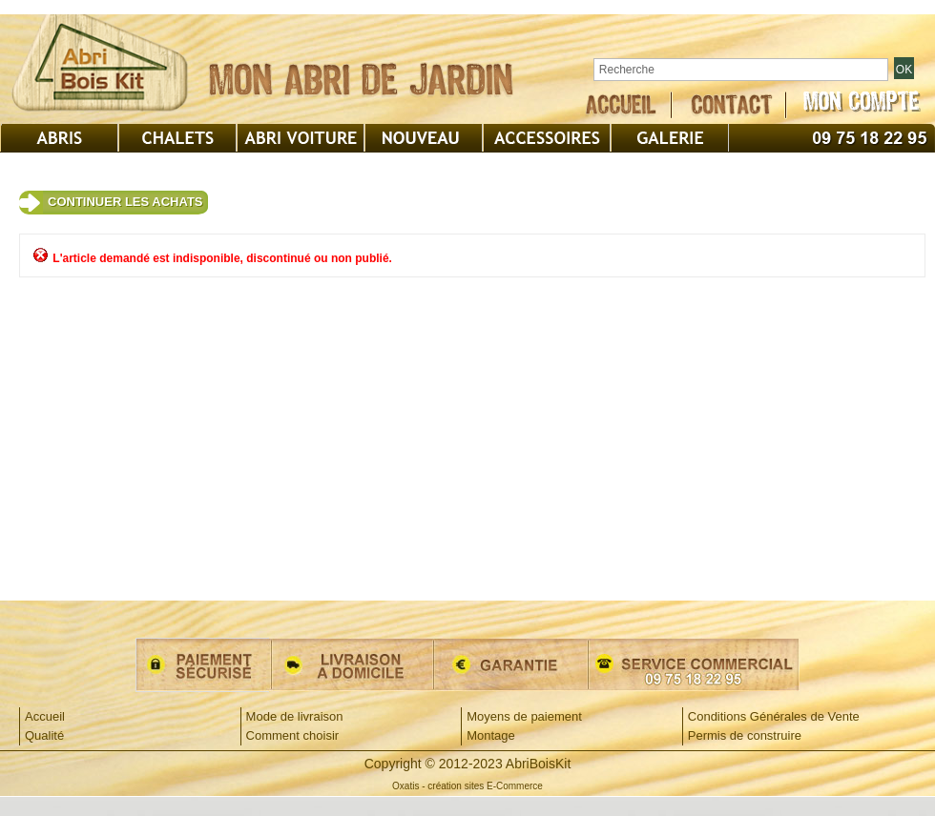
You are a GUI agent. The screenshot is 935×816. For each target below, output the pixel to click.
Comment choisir (293, 735)
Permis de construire (744, 735)
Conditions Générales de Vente (774, 716)
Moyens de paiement (524, 716)
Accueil (45, 716)
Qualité (44, 735)
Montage (491, 735)
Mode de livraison (294, 716)
